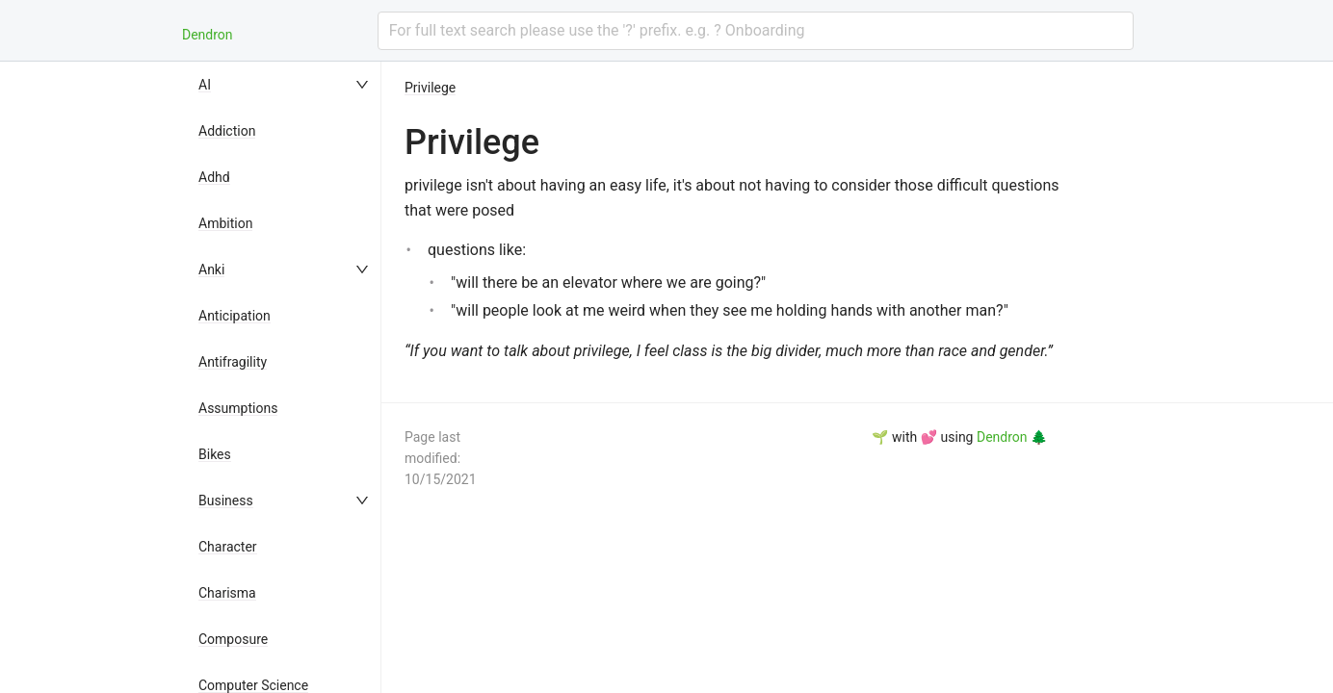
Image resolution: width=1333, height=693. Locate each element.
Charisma (227, 593)
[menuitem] (285, 84)
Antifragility (232, 362)
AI (204, 84)
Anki (211, 269)
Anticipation (234, 315)
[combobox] (755, 31)
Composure (233, 639)
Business (225, 500)
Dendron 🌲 (1012, 437)
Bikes (214, 454)
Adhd (214, 177)
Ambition (225, 223)
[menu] (285, 377)
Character (227, 546)
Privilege (430, 87)
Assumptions (237, 408)
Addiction (226, 131)
